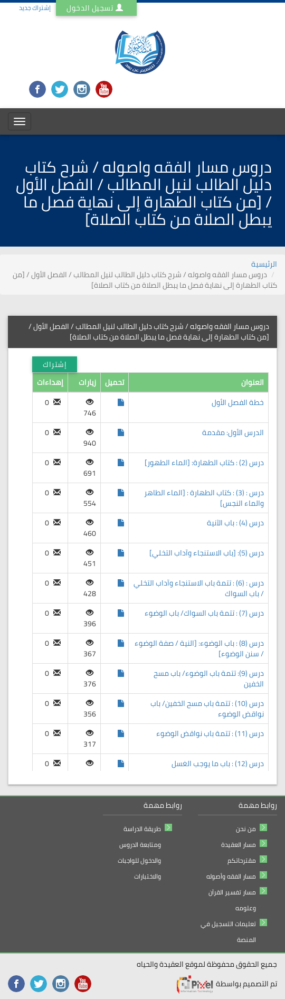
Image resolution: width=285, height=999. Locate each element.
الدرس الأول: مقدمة (233, 432)
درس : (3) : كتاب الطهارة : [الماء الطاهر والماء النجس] (204, 498)
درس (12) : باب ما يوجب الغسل (218, 763)
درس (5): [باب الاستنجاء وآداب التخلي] (206, 553)
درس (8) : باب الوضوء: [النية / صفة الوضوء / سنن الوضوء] (199, 648)
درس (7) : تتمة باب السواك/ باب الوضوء (204, 613)
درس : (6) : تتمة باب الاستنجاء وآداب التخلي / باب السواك (199, 588)
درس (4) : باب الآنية (235, 523)
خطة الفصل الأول (238, 402)
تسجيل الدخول (96, 8)
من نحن (246, 829)
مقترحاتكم (241, 860)
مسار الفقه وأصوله (231, 876)
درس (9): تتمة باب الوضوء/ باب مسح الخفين (209, 678)
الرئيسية (264, 264)
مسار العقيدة (238, 844)
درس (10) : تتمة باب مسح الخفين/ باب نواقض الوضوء (207, 708)
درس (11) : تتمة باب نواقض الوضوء (210, 733)
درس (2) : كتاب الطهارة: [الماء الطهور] (204, 462)
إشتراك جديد (35, 8)
